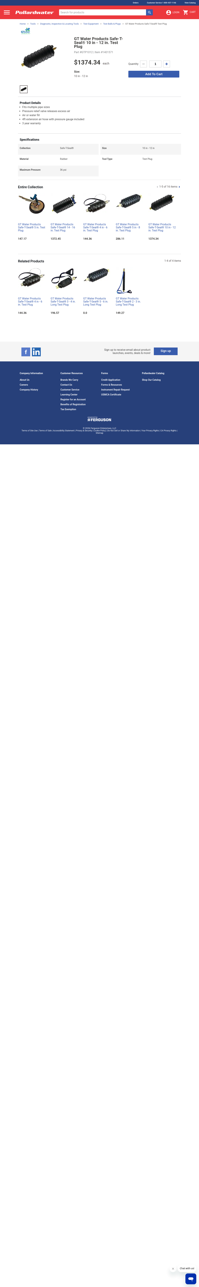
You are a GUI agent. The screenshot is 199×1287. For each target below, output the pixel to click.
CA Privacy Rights (168, 430)
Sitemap (99, 433)
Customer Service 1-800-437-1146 (161, 3)
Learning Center (68, 394)
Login (172, 12)
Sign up (166, 351)
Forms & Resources (111, 384)
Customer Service (69, 389)
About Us (25, 379)
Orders (135, 3)
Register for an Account (73, 399)
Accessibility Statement (63, 430)
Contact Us (66, 384)
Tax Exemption (68, 409)
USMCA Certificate (111, 394)
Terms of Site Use (30, 430)
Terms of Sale (45, 430)
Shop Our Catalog (151, 379)
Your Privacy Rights (150, 430)
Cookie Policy (100, 430)
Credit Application (110, 379)
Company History (29, 389)
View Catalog (190, 3)
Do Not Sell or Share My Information (123, 430)
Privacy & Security (84, 430)
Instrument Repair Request (115, 389)
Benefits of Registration (73, 404)
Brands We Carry (69, 379)
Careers (24, 384)
